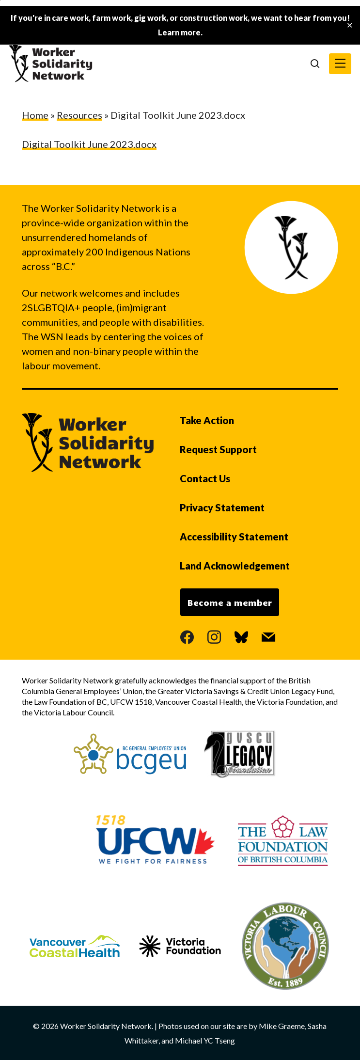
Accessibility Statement (234, 536)
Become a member (230, 602)
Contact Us (205, 478)
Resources (79, 115)
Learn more (179, 32)
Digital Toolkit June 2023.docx (89, 144)
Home (35, 115)
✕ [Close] (349, 25)
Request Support (218, 449)
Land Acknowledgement (235, 565)
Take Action (207, 420)
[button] (340, 64)
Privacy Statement (222, 507)
